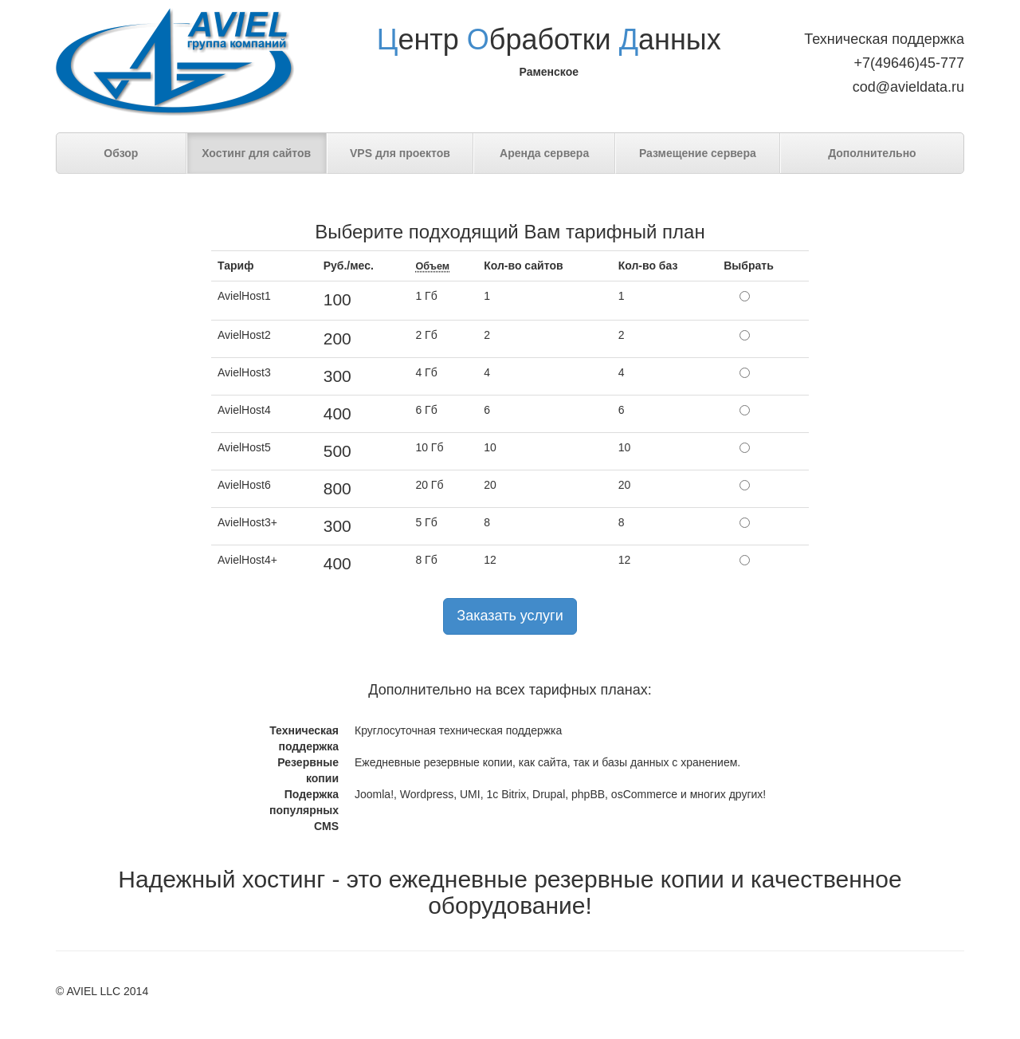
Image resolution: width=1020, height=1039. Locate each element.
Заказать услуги (510, 616)
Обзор (121, 153)
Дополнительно (872, 153)
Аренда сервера (544, 153)
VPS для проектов (400, 153)
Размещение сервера (697, 153)
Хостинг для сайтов (256, 153)
